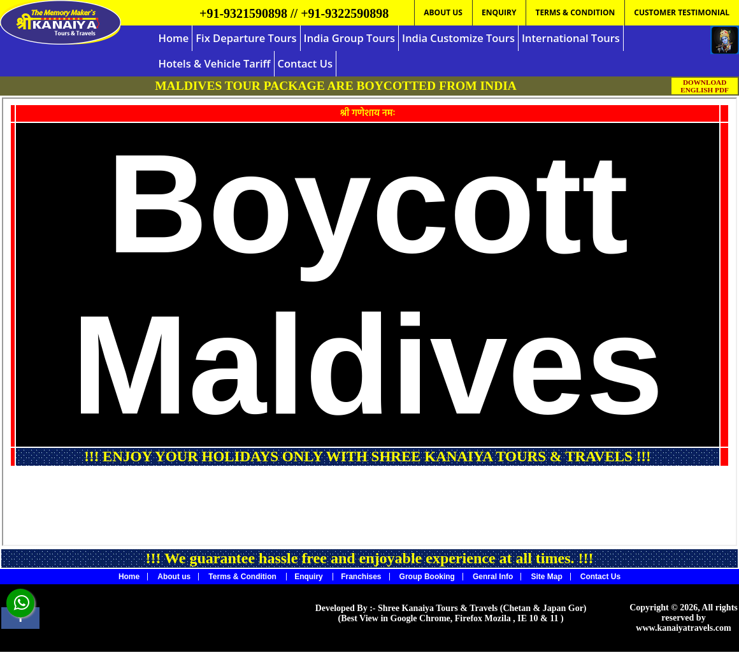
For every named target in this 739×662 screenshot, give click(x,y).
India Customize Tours (458, 38)
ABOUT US (443, 12)
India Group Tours (349, 38)
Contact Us (305, 63)
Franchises (361, 576)
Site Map (546, 576)
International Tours (571, 38)
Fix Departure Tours (246, 38)
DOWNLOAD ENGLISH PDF (704, 86)
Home (174, 38)
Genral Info (493, 576)
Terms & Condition (243, 576)
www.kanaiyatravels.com (683, 628)
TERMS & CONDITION (575, 12)
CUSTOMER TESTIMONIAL (681, 12)
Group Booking (427, 576)
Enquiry (309, 576)
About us (173, 576)
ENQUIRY (499, 12)
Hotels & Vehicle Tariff (215, 63)
